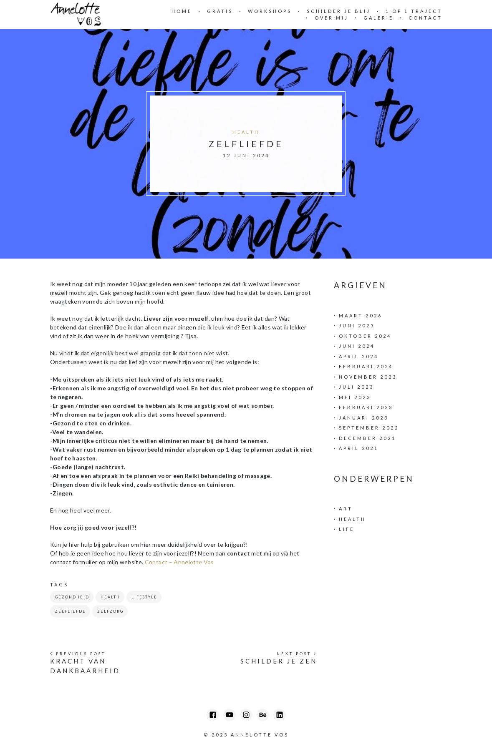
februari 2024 (366, 366)
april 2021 (358, 448)
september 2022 (369, 427)
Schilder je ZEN (278, 661)
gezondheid (72, 597)
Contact (425, 17)
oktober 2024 (365, 336)
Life (346, 529)
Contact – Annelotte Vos (179, 562)
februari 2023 (366, 407)
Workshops (270, 11)
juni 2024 (357, 346)
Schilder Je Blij (339, 11)
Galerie (378, 17)
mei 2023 (355, 397)
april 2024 (358, 356)
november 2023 (368, 377)
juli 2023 (356, 387)
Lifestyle (144, 597)
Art (346, 508)
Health (246, 132)
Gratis (220, 11)
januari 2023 (364, 417)
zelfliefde (70, 611)
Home (182, 11)
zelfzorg (110, 611)
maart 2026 (360, 315)
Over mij (331, 17)
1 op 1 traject (414, 11)
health (110, 597)
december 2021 (367, 438)
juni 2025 (357, 325)
